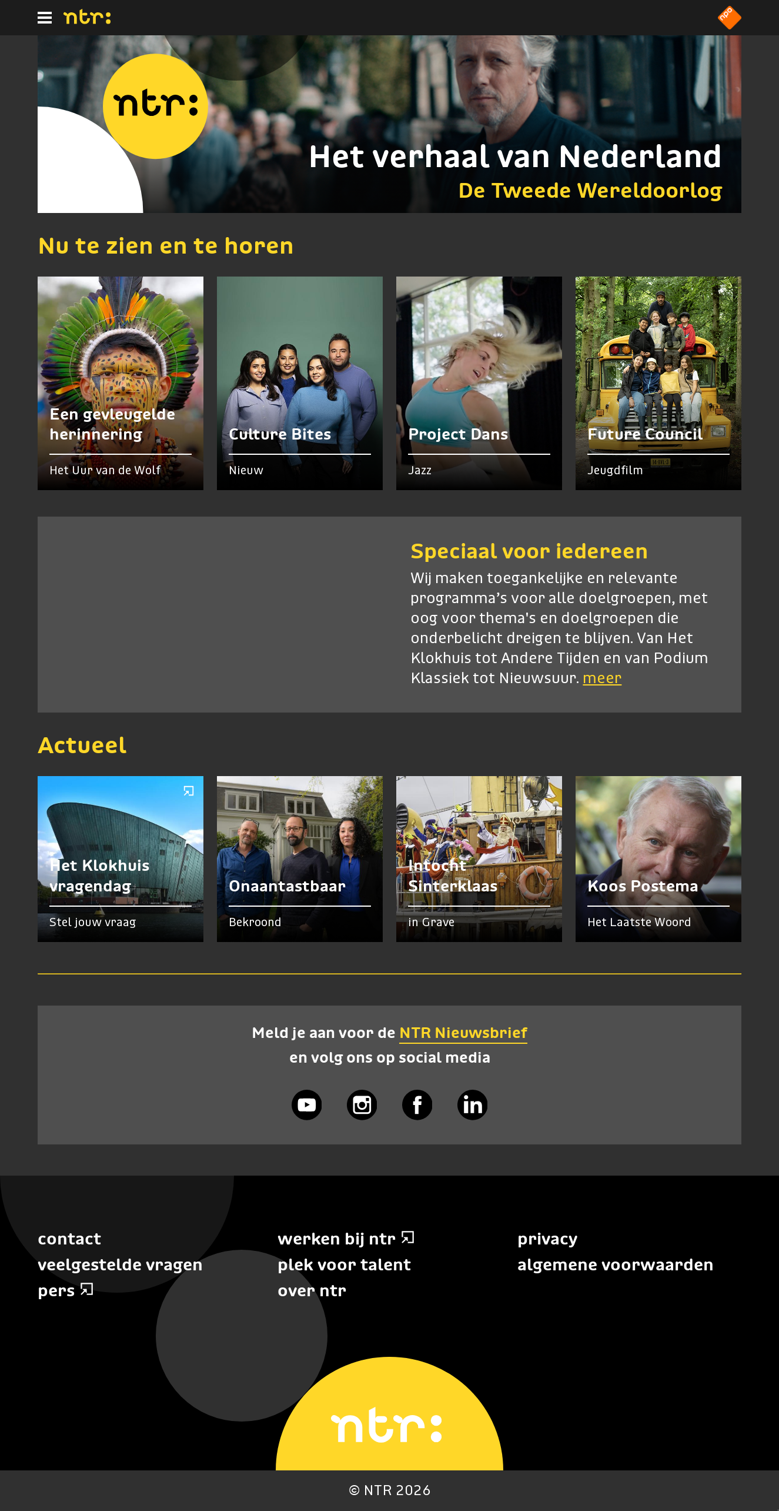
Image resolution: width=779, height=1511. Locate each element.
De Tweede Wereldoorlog (590, 190)
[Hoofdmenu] (45, 18)
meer (602, 679)
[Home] (87, 20)
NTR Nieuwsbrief (463, 1033)
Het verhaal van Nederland (515, 156)
